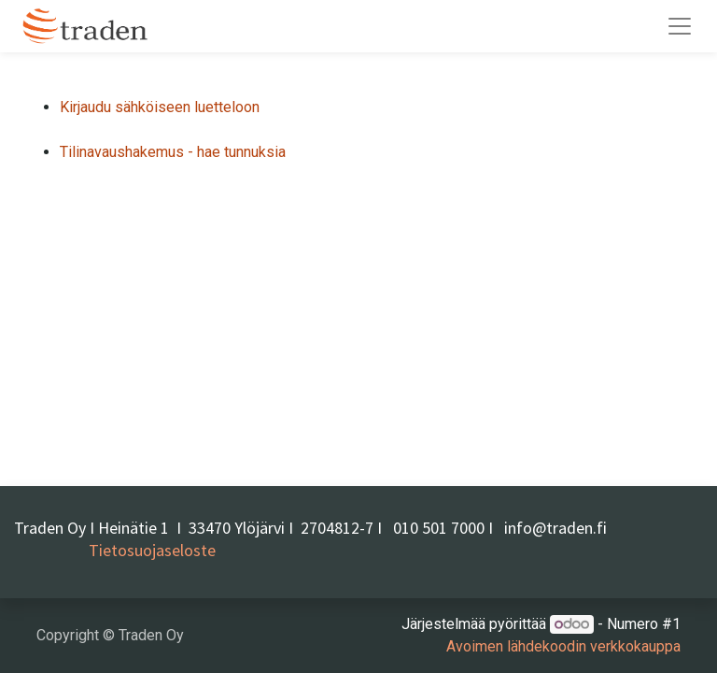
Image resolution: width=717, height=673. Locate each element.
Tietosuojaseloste (152, 550)
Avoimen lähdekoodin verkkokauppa (563, 646)
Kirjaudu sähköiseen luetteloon (160, 107)
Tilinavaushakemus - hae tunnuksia (173, 152)
